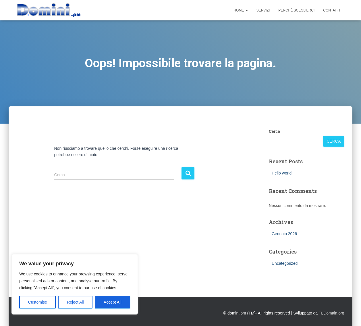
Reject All (75, 302)
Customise (37, 302)
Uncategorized (285, 263)
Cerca (274, 131)
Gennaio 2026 (284, 233)
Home (240, 10)
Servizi (263, 10)
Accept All (112, 302)
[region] (74, 284)
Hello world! (282, 173)
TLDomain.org (331, 313)
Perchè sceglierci (296, 10)
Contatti (331, 10)
